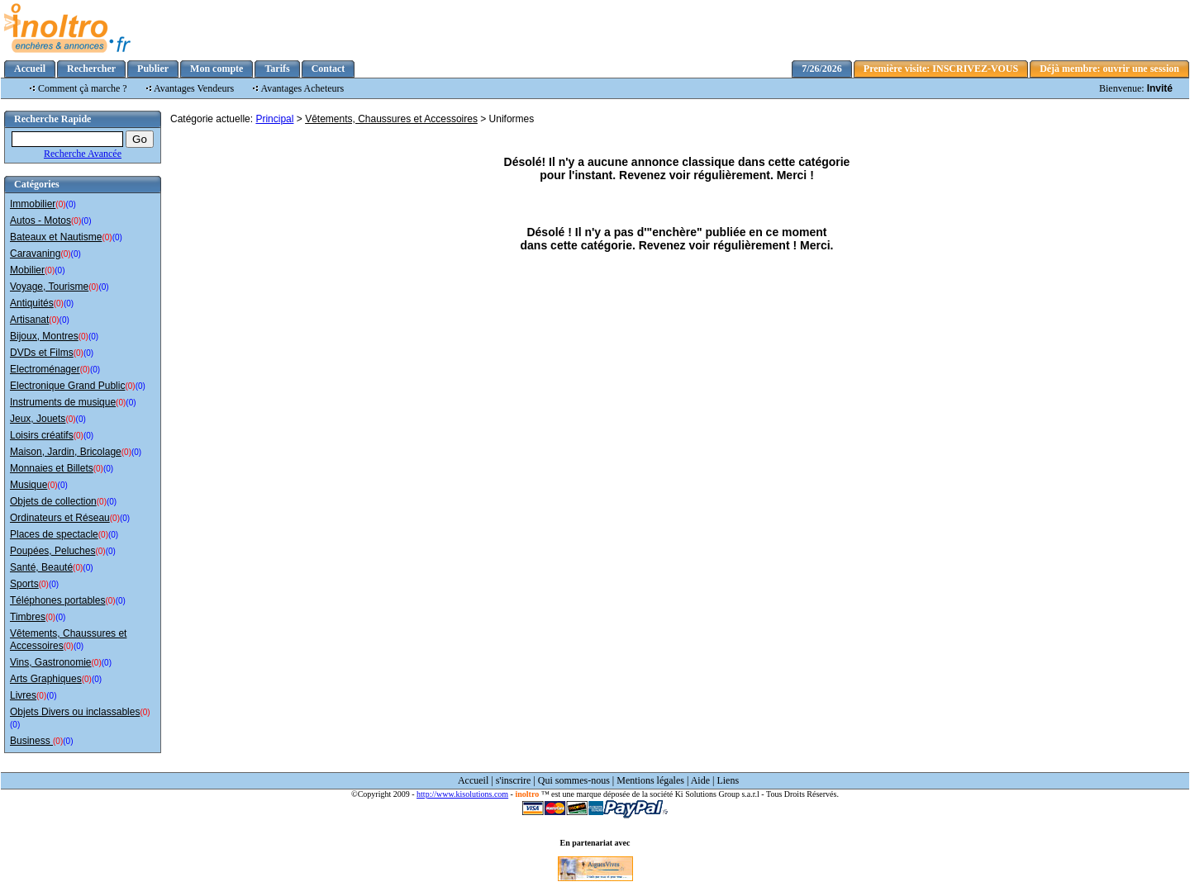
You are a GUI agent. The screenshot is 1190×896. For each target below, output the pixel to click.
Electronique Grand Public (67, 385)
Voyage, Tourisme (49, 286)
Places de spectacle (54, 534)
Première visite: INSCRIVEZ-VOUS (941, 68)
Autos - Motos (40, 220)
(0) (60, 204)
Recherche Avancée (82, 153)
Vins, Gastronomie (51, 662)
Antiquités (32, 303)
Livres (23, 695)
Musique (28, 485)
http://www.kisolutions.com (462, 794)
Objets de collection (53, 501)
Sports (24, 584)
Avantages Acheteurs (303, 88)
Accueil (29, 68)
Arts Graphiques (46, 679)
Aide (700, 780)
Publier (153, 68)
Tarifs (276, 68)
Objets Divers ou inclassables (75, 712)
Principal (274, 119)
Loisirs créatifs (42, 435)
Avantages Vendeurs (194, 88)
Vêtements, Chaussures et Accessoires (391, 119)
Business (31, 741)
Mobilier (27, 270)
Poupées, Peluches (52, 551)
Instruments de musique (63, 402)
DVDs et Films (42, 352)
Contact (328, 68)
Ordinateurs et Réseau (60, 518)
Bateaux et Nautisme (56, 237)
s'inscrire (513, 780)
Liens (727, 780)
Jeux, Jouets (37, 418)
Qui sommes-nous (574, 780)
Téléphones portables (57, 600)
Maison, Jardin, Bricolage (65, 451)
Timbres (27, 617)
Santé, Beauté (41, 567)
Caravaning (35, 253)
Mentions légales (650, 780)
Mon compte (216, 68)
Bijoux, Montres (44, 336)
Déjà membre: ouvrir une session (1109, 68)
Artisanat (29, 319)
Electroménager (45, 369)
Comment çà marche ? (82, 88)
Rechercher (91, 68)
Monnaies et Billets (51, 468)
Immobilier (32, 204)
